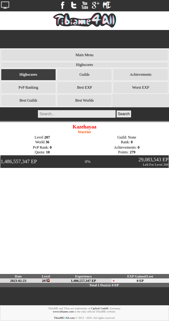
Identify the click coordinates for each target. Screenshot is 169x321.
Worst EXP (140, 87)
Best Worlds (84, 100)
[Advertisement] (84, 39)
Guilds (84, 74)
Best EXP (84, 87)
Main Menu (84, 55)
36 (47, 142)
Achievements (141, 74)
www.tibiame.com (63, 311)
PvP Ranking (29, 87)
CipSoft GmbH (99, 308)
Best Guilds (28, 100)
